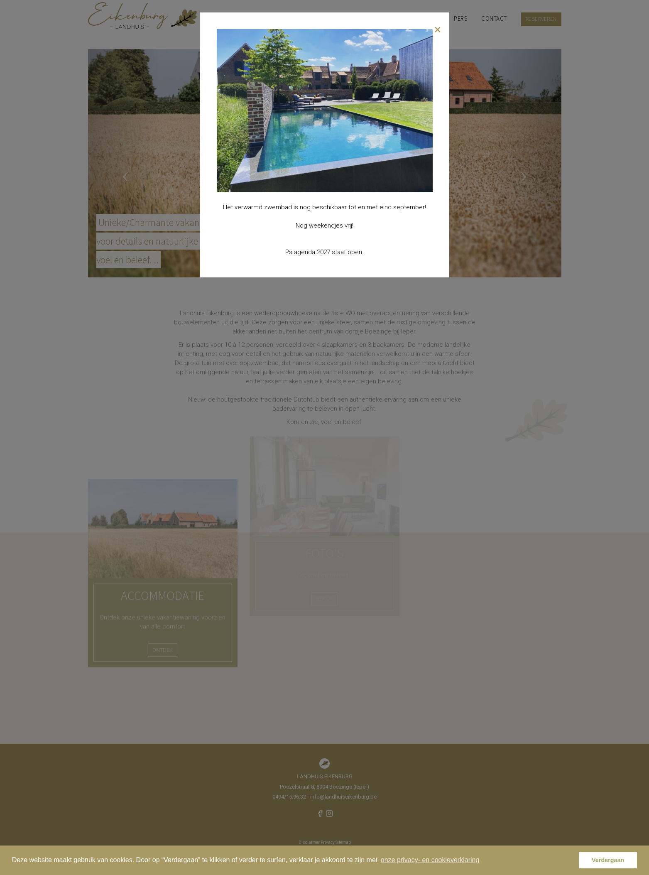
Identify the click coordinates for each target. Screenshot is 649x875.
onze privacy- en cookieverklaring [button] (430, 859)
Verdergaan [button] (608, 860)
